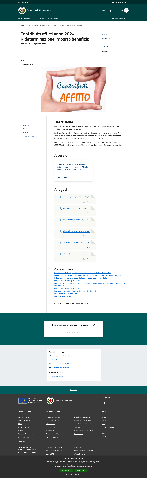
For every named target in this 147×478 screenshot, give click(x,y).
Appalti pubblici (51, 430)
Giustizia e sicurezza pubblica (83, 420)
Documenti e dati (23, 437)
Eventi (104, 436)
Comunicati (105, 420)
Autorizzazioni (78, 434)
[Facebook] (110, 10)
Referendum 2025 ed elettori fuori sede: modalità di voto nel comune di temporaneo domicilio (87, 275)
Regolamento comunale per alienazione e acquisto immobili (75, 291)
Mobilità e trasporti (52, 437)
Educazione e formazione (82, 417)
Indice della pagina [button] (28, 119)
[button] (73, 475)
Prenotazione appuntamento (55, 447)
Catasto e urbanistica (53, 434)
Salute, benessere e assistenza (83, 430)
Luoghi (104, 433)
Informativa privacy (80, 454)
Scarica (86, 201)
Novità (29, 25)
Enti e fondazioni (23, 427)
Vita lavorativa (50, 424)
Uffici (20, 424)
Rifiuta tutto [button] (81, 470)
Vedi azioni (106, 38)
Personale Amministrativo (26, 434)
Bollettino (73, 390)
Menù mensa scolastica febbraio (65, 293)
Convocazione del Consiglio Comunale (67, 280)
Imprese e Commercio (53, 427)
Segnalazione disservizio (54, 450)
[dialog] (73, 467)
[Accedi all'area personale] (119, 2)
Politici (20, 430)
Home (22, 25)
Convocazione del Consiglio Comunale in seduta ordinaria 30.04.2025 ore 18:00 (82, 272)
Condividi (106, 34)
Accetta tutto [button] (66, 470)
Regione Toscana (23, 2)
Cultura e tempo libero (53, 420)
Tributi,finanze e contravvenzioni (84, 424)
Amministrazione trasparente (83, 450)
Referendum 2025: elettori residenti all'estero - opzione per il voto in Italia (80, 278)
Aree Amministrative (25, 420)
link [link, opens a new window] (92, 467)
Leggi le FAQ (50, 454)
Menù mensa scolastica (62, 296)
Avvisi (36, 25)
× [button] (145, 457)
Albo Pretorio (78, 447)
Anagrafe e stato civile (53, 417)
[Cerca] (126, 10)
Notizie (104, 417)
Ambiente (77, 427)
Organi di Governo (24, 417)
